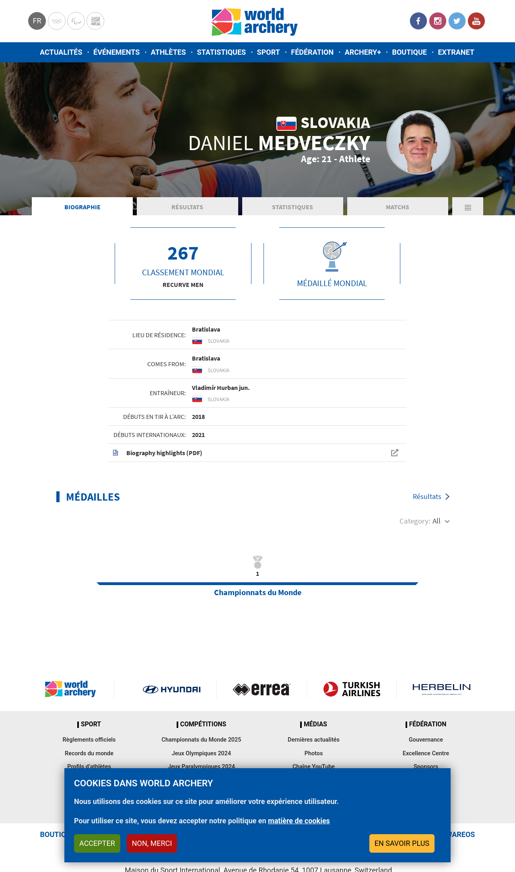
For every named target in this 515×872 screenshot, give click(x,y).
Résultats (187, 207)
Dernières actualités (314, 739)
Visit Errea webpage (261, 689)
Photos (314, 753)
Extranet (456, 52)
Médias (315, 724)
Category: (415, 521)
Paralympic (76, 21)
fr (37, 20)
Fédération (312, 52)
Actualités (61, 52)
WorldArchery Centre (95, 21)
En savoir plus (402, 843)
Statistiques (221, 52)
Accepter (97, 843)
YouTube (476, 21)
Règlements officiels (88, 739)
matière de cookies (299, 820)
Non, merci (152, 843)
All (437, 521)
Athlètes (168, 52)
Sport (268, 52)
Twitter (457, 21)
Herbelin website (441, 689)
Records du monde (89, 753)
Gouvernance (426, 739)
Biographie (82, 207)
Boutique (409, 52)
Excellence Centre (426, 753)
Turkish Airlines (352, 689)
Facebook (418, 21)
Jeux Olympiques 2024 (201, 753)
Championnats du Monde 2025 (201, 739)
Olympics (57, 21)
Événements (116, 52)
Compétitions (203, 724)
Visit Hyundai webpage (171, 689)
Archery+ (363, 52)
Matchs (397, 207)
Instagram (438, 21)
